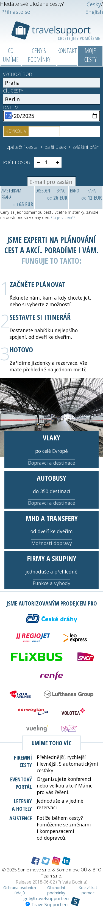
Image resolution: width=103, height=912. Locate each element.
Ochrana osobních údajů (19, 890)
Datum (11, 108)
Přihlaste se (15, 11)
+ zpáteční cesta (20, 147)
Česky (94, 4)
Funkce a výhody (51, 583)
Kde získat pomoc (88, 890)
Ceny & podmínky (39, 55)
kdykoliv (15, 131)
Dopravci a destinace (51, 462)
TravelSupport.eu (47, 905)
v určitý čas (44, 131)
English (94, 11)
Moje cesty (90, 55)
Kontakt (67, 50)
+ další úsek (53, 147)
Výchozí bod (17, 74)
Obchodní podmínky (56, 890)
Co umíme (11, 55)
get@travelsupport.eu (46, 898)
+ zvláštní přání (84, 147)
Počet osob (16, 162)
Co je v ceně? (63, 217)
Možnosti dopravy (51, 543)
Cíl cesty (13, 91)
